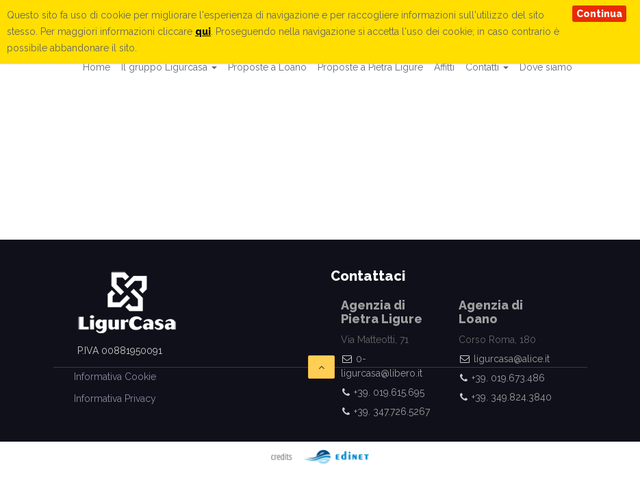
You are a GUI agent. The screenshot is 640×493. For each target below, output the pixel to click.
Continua (599, 13)
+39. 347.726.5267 (392, 411)
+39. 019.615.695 (389, 392)
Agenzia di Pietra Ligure (381, 312)
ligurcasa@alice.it (512, 358)
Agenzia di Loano (491, 312)
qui (203, 31)
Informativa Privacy (115, 398)
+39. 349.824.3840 (512, 397)
